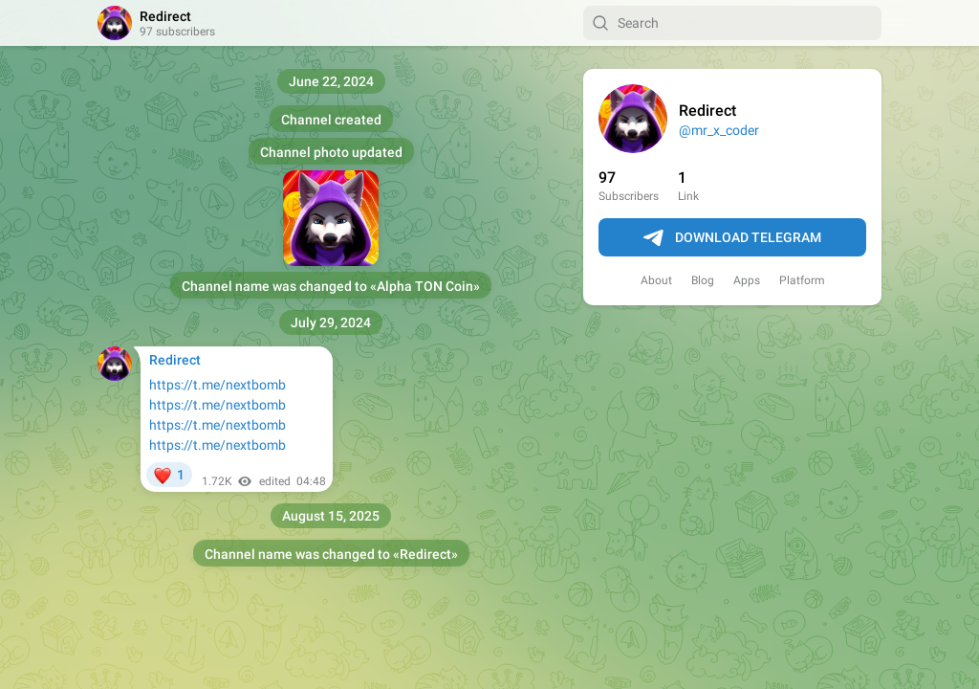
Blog (702, 280)
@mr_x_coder (719, 130)
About (656, 280)
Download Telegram (732, 238)
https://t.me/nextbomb (217, 384)
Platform (802, 280)
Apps (746, 280)
